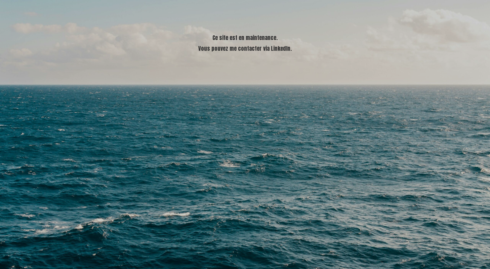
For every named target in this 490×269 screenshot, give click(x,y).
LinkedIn (280, 48)
